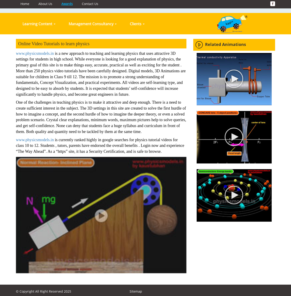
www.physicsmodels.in (35, 53)
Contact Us (90, 4)
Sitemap (136, 291)
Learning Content (39, 23)
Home (24, 4)
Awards (67, 4)
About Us (45, 4)
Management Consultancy (93, 23)
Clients (137, 23)
